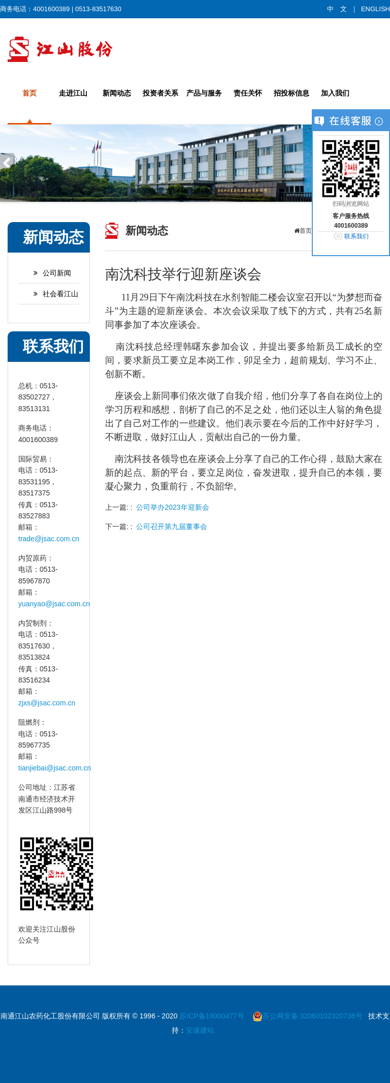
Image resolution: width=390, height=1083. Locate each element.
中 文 (337, 9)
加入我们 (335, 93)
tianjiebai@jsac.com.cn (54, 768)
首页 (29, 93)
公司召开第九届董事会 (171, 526)
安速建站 (200, 1030)
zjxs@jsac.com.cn (46, 703)
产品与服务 (204, 93)
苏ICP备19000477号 (212, 1016)
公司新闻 (47, 273)
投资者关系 (160, 93)
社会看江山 (50, 294)
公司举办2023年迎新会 (172, 507)
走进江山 (73, 93)
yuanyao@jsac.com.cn (54, 604)
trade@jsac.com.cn (48, 539)
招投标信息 (291, 93)
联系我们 (356, 236)
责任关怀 (248, 93)
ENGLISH (375, 9)
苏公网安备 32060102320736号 (307, 1016)
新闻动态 (117, 93)
